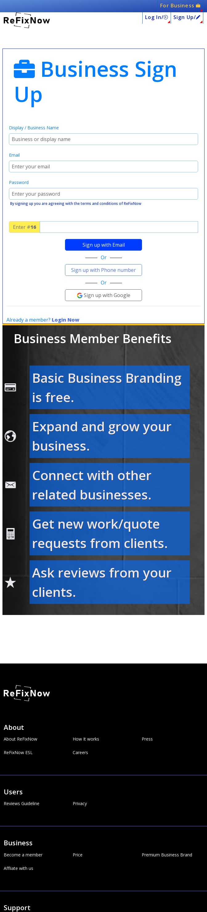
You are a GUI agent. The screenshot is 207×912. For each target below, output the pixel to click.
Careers (80, 752)
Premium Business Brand (167, 855)
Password (19, 182)
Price (78, 855)
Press (147, 739)
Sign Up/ (187, 17)
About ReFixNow (20, 739)
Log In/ (156, 17)
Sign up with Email (104, 244)
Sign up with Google (103, 295)
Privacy (80, 803)
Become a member (23, 855)
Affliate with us (18, 868)
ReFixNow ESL (18, 752)
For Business (180, 5)
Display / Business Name (34, 128)
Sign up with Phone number (103, 270)
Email (14, 155)
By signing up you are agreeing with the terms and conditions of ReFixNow (75, 203)
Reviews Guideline (21, 803)
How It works (86, 739)
